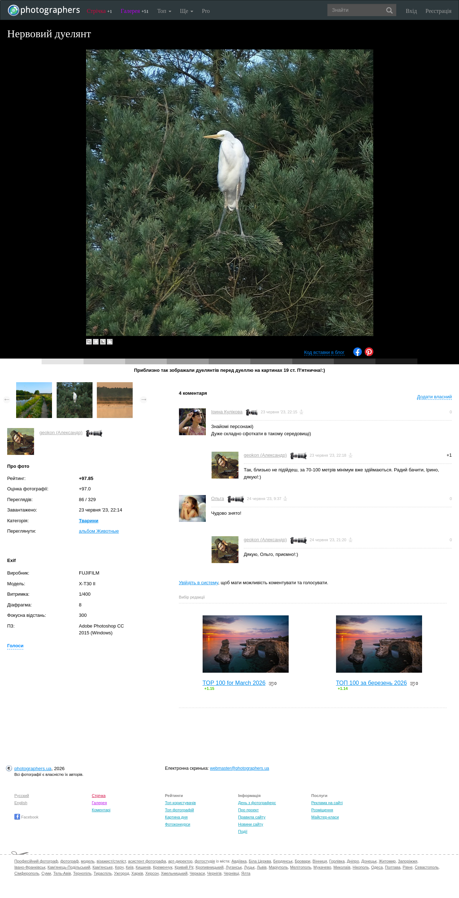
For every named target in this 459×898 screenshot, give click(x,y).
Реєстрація (438, 11)
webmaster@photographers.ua (239, 768)
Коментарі (101, 810)
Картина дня (176, 817)
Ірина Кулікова (226, 411)
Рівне (408, 867)
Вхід (411, 11)
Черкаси (197, 873)
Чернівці (231, 873)
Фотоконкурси (177, 824)
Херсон (151, 873)
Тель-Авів (62, 873)
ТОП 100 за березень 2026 (371, 683)
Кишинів (143, 867)
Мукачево (322, 867)
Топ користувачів (180, 803)
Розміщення (322, 810)
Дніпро (353, 861)
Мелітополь (300, 867)
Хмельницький (174, 873)
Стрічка (99, 11)
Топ (164, 11)
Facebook (26, 817)
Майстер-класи (325, 817)
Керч (119, 867)
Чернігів (214, 873)
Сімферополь (26, 873)
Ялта (245, 873)
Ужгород (121, 873)
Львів (261, 867)
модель (88, 861)
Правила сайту (251, 817)
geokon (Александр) (60, 432)
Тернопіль (82, 873)
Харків (137, 873)
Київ (129, 867)
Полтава (392, 867)
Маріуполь (278, 867)
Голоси (15, 645)
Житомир (387, 861)
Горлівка (337, 861)
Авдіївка (239, 861)
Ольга (217, 498)
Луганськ (234, 867)
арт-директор (180, 861)
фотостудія (205, 861)
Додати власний (434, 396)
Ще (186, 11)
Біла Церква (260, 861)
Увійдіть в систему (198, 582)
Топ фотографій (179, 810)
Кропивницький (209, 867)
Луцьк (249, 867)
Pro (206, 11)
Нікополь (360, 867)
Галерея (135, 11)
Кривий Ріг (184, 867)
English (20, 803)
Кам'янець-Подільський (69, 867)
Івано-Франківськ (29, 867)
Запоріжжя (407, 861)
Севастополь (427, 867)
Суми (46, 873)
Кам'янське (103, 867)
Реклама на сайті (327, 803)
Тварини (88, 520)
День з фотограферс (257, 803)
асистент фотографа (147, 861)
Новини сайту (250, 824)
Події (242, 831)
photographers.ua (32, 768)
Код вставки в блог (324, 352)
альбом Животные (99, 531)
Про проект (248, 810)
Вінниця (320, 861)
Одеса (377, 867)
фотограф (69, 861)
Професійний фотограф (36, 861)
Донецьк (369, 861)
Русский (21, 795)
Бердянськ (283, 861)
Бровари (303, 861)
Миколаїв (342, 867)
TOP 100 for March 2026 (234, 683)
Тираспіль (103, 873)
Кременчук (162, 867)
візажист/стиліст (111, 861)
